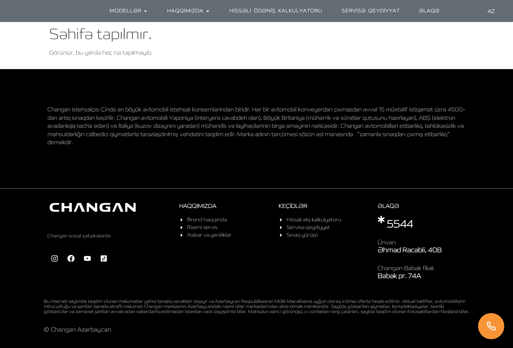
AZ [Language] (491, 11)
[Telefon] (491, 326)
